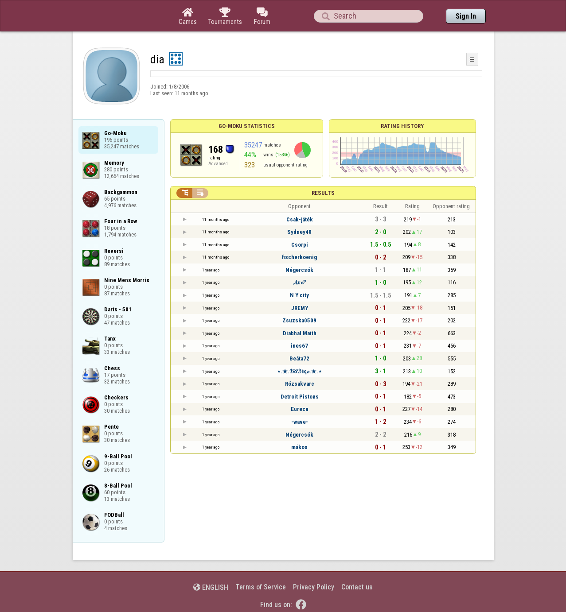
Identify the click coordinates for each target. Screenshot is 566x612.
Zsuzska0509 (299, 320)
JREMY (299, 308)
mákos (299, 447)
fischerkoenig (299, 257)
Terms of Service (260, 587)
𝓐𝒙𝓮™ (299, 282)
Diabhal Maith (299, 333)
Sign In (466, 16)
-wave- (299, 421)
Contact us (357, 587)
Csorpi (299, 244)
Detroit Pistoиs (300, 396)
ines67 (299, 345)
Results (323, 193)
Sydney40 (299, 232)
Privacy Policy (313, 587)
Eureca (299, 409)
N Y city (299, 295)
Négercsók (299, 270)
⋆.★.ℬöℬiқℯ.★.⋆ (299, 371)
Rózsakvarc (299, 383)
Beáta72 (299, 358)
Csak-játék (299, 219)
